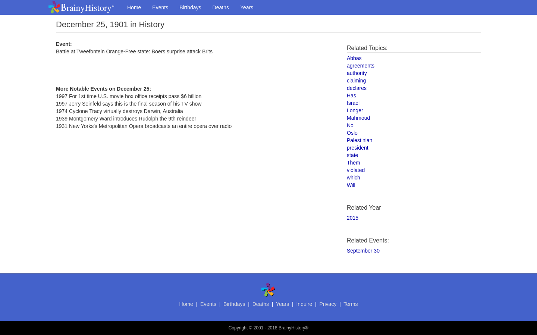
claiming (356, 81)
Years (246, 7)
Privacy (327, 304)
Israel (353, 103)
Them (353, 163)
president (357, 148)
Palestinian (360, 140)
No (350, 125)
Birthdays (190, 7)
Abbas (354, 58)
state (352, 155)
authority (357, 73)
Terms (350, 304)
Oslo (352, 133)
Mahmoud (358, 118)
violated (356, 170)
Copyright (238, 328)
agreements (360, 66)
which (353, 178)
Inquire (304, 304)
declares (357, 88)
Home (134, 7)
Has (351, 95)
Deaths (221, 7)
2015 (352, 218)
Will (351, 185)
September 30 (363, 251)
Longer (355, 110)
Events (160, 7)
